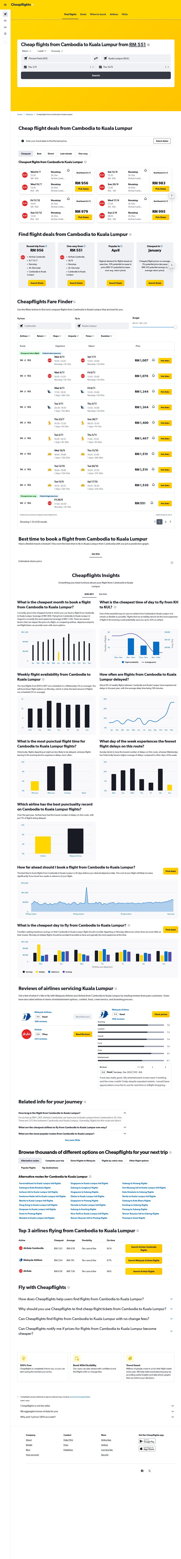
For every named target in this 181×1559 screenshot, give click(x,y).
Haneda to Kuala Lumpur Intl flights (88, 1205)
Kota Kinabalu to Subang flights (138, 1192)
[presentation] (148, 44)
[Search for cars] (5, 27)
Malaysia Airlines (43, 1012)
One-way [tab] (83, 153)
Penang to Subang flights (134, 1209)
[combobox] (57, 50)
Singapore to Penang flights (84, 1200)
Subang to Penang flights (134, 1183)
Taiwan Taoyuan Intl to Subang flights (140, 1213)
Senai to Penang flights (30, 1213)
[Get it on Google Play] (147, 1441)
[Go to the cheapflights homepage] (22, 4)
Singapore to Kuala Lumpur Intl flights (89, 1183)
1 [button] (159, 521)
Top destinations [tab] (50, 1168)
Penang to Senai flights (133, 1218)
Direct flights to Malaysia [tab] (83, 1160)
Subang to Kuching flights (83, 1209)
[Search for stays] (5, 21)
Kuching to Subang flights (135, 1205)
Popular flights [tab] (28, 1168)
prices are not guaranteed (80, 1397)
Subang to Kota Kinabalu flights (35, 1187)
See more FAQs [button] (72, 1140)
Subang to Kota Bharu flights (136, 1200)
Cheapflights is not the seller (97, 1406)
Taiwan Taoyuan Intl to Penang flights (89, 1218)
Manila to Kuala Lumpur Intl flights (36, 1200)
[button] (5, 4)
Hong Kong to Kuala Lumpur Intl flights (38, 1205)
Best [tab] (39, 153)
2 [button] (165, 521)
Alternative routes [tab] (30, 1160)
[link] (37, 283)
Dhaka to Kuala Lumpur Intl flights (87, 1196)
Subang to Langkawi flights (84, 1187)
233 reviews (41, 1039)
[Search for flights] (5, 14)
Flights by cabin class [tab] (112, 1160)
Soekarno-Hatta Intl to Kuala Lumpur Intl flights (42, 1196)
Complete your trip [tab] (54, 1160)
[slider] (175, 327)
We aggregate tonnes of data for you (97, 1411)
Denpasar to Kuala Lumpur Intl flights (37, 1209)
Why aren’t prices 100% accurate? (97, 1417)
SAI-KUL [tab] (96, 554)
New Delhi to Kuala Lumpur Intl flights (89, 1213)
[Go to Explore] (5, 34)
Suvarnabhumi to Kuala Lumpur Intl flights (40, 1183)
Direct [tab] (51, 153)
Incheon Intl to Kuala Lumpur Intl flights (38, 1192)
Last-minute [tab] (66, 153)
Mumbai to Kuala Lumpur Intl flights (36, 1218)
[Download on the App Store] (147, 1448)
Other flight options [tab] (139, 1160)
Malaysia (29, 114)
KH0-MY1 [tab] (89, 594)
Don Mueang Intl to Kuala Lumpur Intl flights (144, 1187)
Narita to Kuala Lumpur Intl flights (139, 1196)
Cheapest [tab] (26, 153)
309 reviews (41, 1021)
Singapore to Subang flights (84, 1192)
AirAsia (38, 1029)
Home (19, 114)
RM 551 (137, 44)
